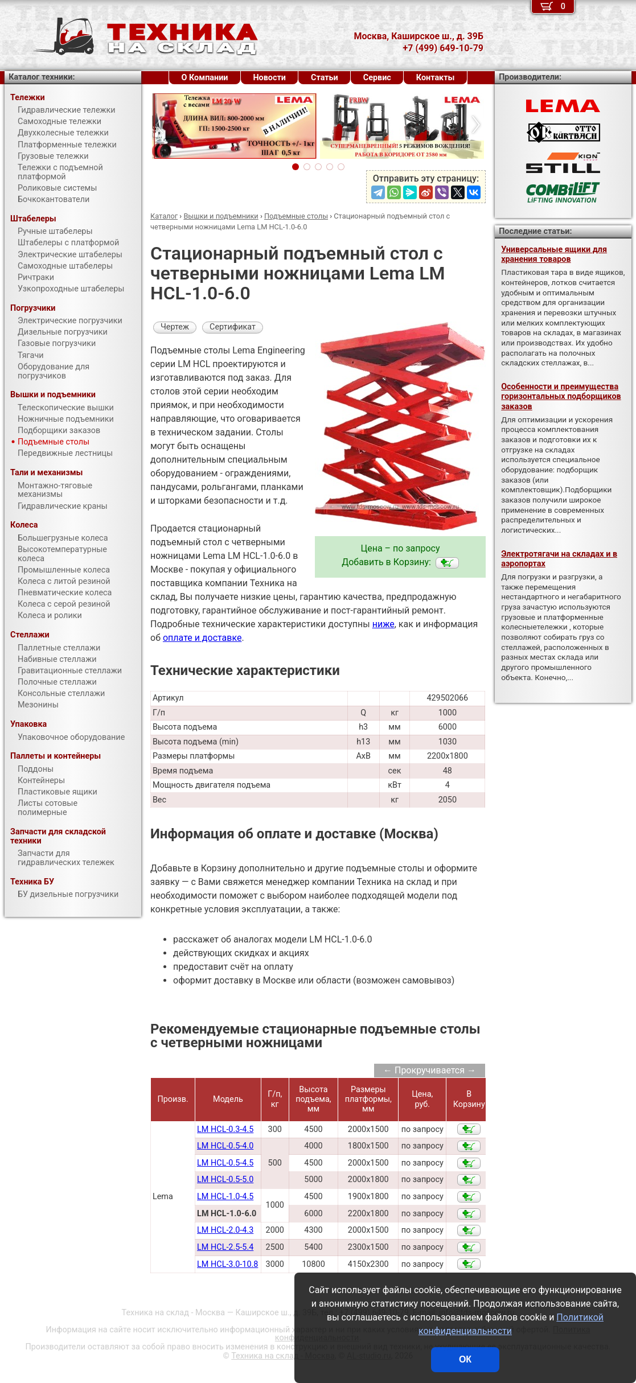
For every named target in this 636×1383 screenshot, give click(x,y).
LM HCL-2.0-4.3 (225, 1230)
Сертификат (233, 327)
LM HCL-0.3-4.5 (225, 1129)
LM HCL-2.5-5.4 (225, 1247)
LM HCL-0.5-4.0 (225, 1146)
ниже (383, 624)
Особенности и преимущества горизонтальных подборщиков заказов (561, 396)
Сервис (377, 78)
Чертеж (175, 327)
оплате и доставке (202, 637)
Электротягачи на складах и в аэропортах (559, 559)
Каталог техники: (42, 77)
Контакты (435, 78)
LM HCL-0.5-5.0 (225, 1179)
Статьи (324, 78)
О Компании (205, 78)
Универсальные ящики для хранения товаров (554, 254)
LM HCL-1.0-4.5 (225, 1196)
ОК (465, 1359)
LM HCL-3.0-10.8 (227, 1264)
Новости (269, 78)
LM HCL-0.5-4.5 (225, 1163)
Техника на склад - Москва (283, 1356)
